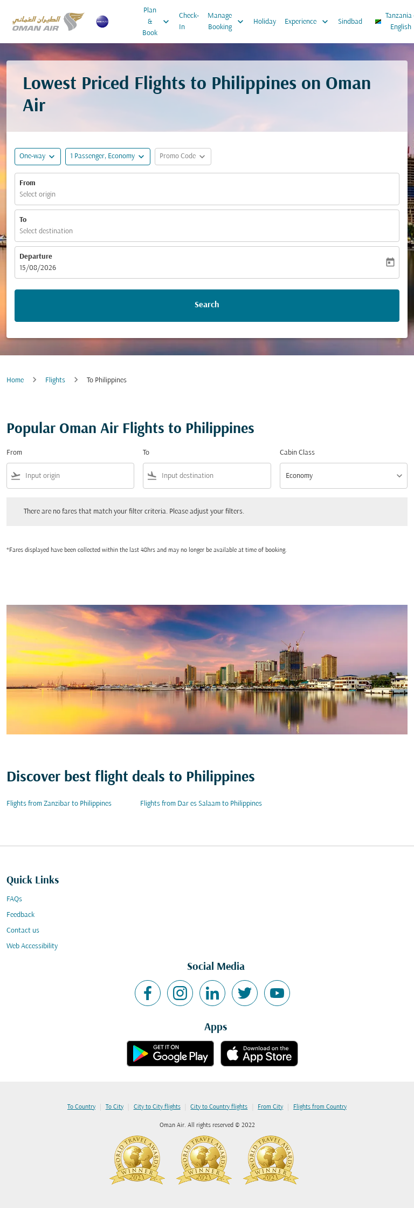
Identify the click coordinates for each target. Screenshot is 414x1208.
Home (15, 380)
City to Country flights (218, 1107)
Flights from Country (320, 1107)
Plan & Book (158, 21)
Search (207, 305)
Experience (309, 21)
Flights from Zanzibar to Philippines (59, 804)
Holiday (264, 22)
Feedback (20, 915)
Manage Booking (228, 21)
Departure (35, 257)
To (22, 220)
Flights (55, 380)
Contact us (22, 931)
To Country (81, 1107)
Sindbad (350, 22)
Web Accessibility (32, 946)
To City (114, 1107)
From (27, 183)
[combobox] (77, 476)
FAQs (14, 899)
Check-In (189, 21)
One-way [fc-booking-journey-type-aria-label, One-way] (32, 156)
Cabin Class (297, 453)
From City (270, 1107)
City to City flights (157, 1107)
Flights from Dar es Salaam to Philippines (201, 804)
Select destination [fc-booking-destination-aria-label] (46, 231)
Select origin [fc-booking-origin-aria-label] (37, 195)
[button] (107, 156)
